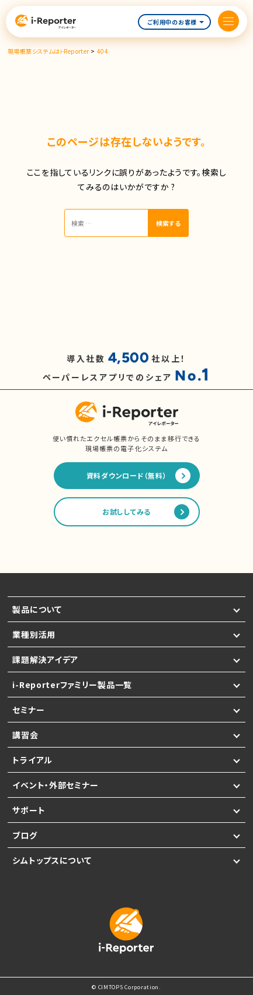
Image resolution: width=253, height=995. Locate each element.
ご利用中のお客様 (175, 22)
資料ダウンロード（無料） (126, 475)
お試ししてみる (126, 511)
